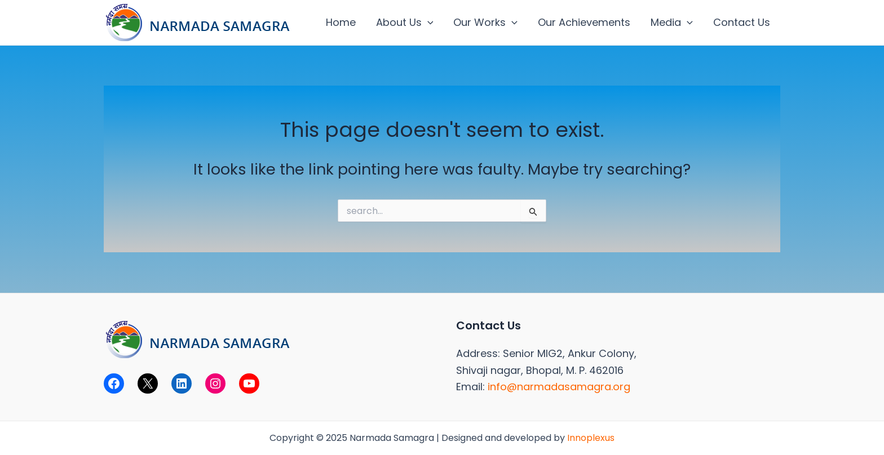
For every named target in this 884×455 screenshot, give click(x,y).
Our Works (485, 22)
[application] (428, 22)
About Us (405, 22)
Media (672, 22)
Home (341, 22)
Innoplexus (591, 437)
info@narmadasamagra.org (559, 387)
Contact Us (741, 22)
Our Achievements (584, 22)
